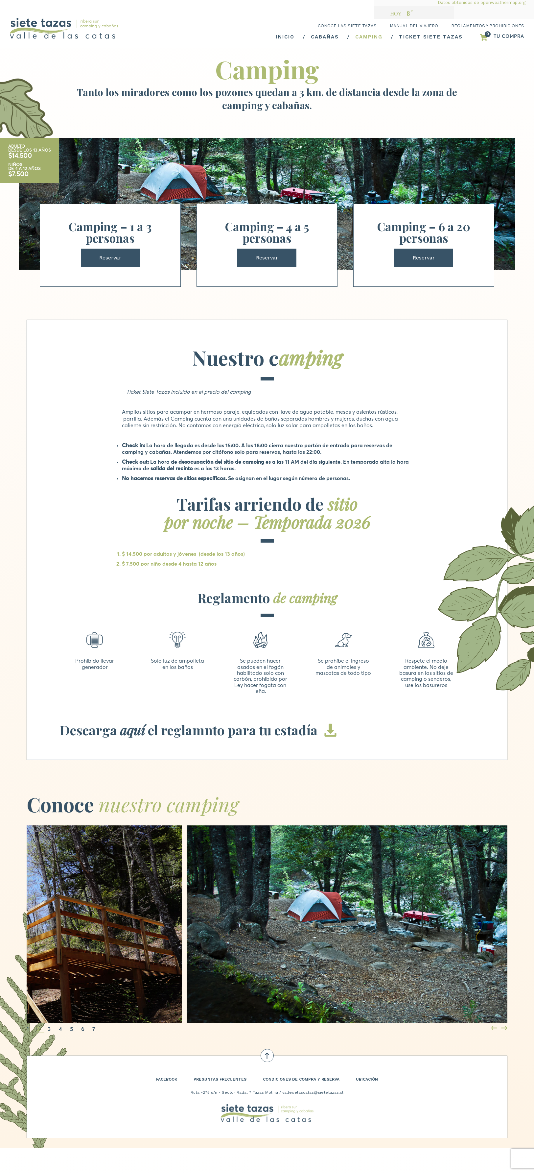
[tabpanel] (232, 924)
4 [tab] (60, 1029)
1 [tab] (28, 1029)
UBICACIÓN (367, 1079)
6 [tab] (82, 1029)
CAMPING (369, 37)
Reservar (110, 258)
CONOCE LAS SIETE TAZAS (347, 25)
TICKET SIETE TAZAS (431, 37)
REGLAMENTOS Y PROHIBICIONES (487, 25)
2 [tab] (38, 1029)
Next (504, 1028)
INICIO (285, 37)
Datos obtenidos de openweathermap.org (481, 2)
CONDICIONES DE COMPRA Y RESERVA (301, 1079)
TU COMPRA (509, 36)
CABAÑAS (325, 37)
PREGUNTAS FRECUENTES (220, 1079)
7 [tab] (93, 1029)
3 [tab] (49, 1029)
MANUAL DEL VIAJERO (414, 25)
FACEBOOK (166, 1079)
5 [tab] (71, 1029)
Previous (495, 1028)
